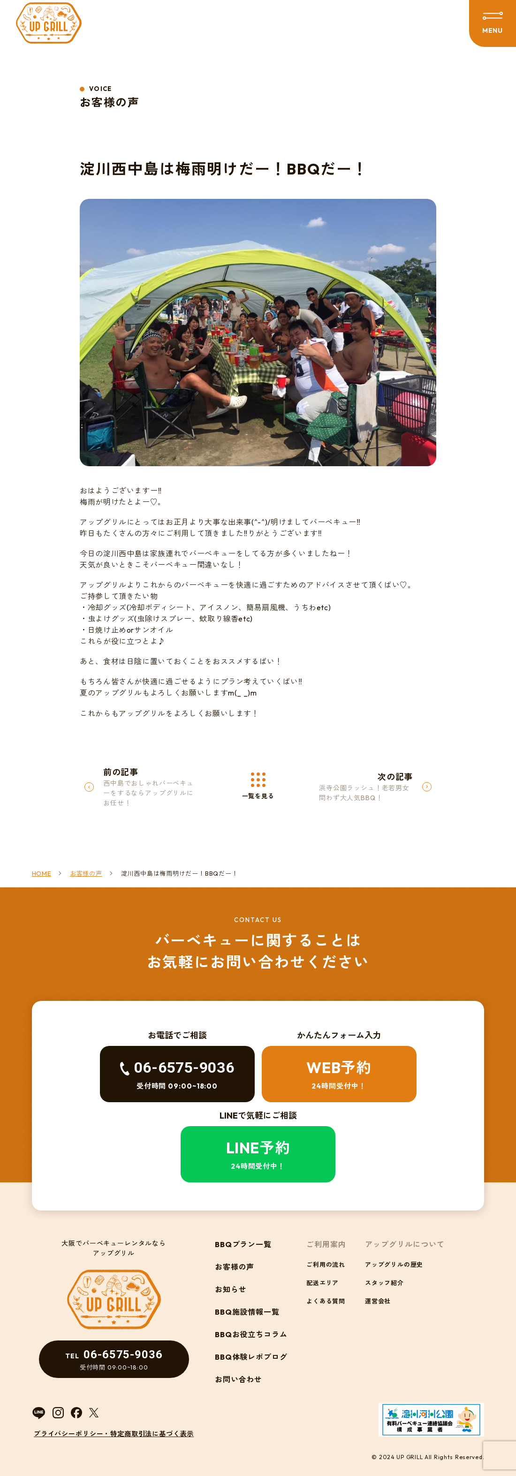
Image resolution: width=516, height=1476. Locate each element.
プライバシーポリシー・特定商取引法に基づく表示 (114, 1434)
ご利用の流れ (325, 1264)
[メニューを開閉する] (492, 23)
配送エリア (322, 1283)
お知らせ (231, 1289)
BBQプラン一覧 (243, 1244)
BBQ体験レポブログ (251, 1357)
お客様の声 (235, 1267)
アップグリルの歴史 (394, 1264)
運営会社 (378, 1301)
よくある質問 (325, 1301)
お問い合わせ (239, 1379)
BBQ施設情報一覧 (247, 1312)
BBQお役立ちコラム (251, 1334)
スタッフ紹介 (384, 1283)
